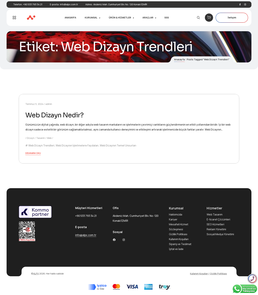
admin (48, 104)
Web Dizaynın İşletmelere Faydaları (77, 145)
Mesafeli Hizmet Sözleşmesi (178, 227)
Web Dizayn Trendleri (41, 145)
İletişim (232, 18)
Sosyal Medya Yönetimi (220, 234)
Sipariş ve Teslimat (180, 244)
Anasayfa (179, 59)
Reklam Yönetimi (216, 229)
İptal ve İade (176, 249)
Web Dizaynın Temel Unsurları (118, 145)
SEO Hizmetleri (215, 224)
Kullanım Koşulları (179, 239)
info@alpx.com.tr (69, 4)
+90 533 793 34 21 (32, 4)
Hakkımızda (175, 214)
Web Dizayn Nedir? (55, 115)
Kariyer (173, 219)
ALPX (36, 273)
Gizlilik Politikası (178, 234)
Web (49, 138)
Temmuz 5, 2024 (34, 104)
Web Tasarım (214, 214)
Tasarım (40, 138)
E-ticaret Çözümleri (218, 219)
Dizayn (30, 138)
